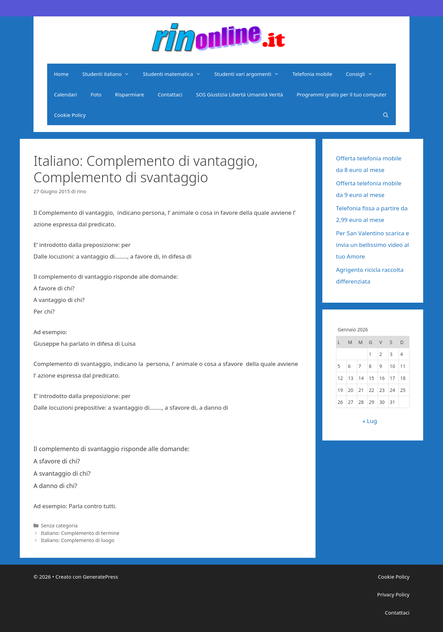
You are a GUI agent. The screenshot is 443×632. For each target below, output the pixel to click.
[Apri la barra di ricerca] (386, 115)
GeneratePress (100, 576)
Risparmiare (129, 94)
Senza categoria (59, 525)
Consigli (362, 74)
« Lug (369, 421)
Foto (96, 94)
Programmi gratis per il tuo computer (342, 94)
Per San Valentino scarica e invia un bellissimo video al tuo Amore (372, 244)
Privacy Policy (393, 594)
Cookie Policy (70, 114)
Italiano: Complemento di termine (80, 533)
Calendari (65, 94)
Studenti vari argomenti (250, 74)
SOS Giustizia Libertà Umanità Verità (239, 94)
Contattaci (170, 94)
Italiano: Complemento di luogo (78, 540)
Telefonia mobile (312, 73)
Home (61, 73)
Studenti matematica (175, 74)
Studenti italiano (109, 74)
